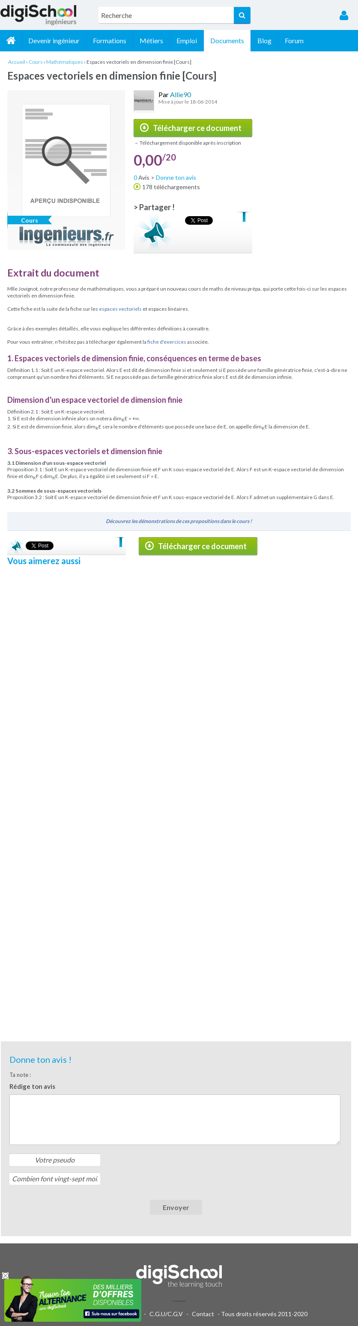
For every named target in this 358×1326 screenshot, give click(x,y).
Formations (109, 40)
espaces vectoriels (120, 309)
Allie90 (180, 94)
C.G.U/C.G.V (166, 1313)
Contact (203, 1313)
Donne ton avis (176, 177)
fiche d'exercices (166, 342)
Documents (227, 40)
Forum (294, 40)
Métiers (151, 40)
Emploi (186, 40)
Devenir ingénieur (54, 40)
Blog (264, 40)
